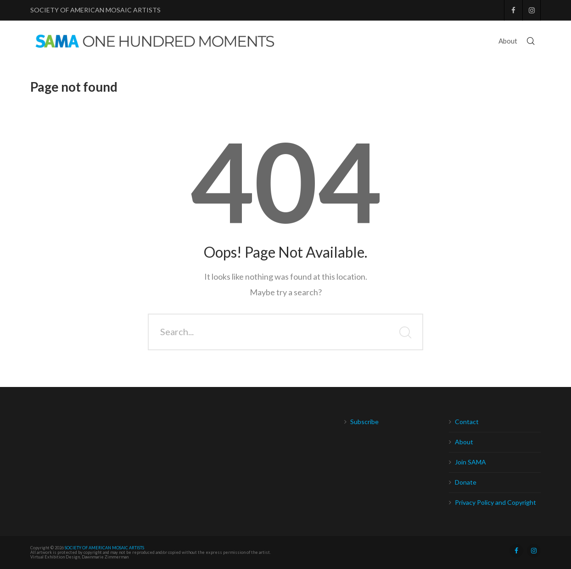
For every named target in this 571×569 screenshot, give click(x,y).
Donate (465, 482)
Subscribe (364, 421)
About (464, 442)
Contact (467, 421)
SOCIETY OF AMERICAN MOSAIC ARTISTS (95, 10)
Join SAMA (470, 462)
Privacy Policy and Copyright (495, 502)
